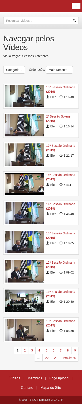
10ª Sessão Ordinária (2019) (60, 323)
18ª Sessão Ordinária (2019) (60, 89)
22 (47, 358)
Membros (35, 378)
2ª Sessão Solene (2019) (58, 119)
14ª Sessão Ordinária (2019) (60, 206)
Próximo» (69, 358)
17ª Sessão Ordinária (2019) (60, 148)
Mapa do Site (50, 388)
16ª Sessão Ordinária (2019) (60, 177)
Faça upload (58, 378)
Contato (27, 388)
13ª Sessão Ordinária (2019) (60, 235)
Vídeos (14, 378)
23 (56, 358)
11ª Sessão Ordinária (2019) (60, 294)
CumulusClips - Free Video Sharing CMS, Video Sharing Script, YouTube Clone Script (18, 6)
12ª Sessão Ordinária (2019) (60, 265)
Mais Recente (59, 70)
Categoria (14, 70)
